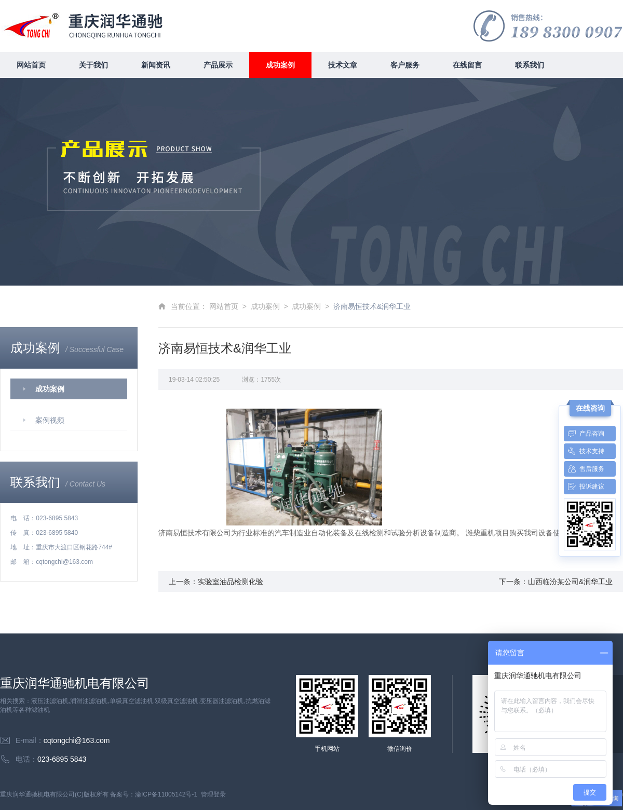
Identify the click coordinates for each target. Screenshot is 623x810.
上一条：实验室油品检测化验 (216, 581)
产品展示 (218, 65)
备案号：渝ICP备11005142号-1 (153, 794)
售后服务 (584, 469)
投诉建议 (584, 486)
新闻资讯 (155, 65)
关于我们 (93, 65)
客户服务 (404, 65)
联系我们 (529, 65)
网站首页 (31, 65)
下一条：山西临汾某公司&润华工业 (556, 581)
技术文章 (342, 65)
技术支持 (584, 451)
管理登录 (213, 794)
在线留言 (467, 65)
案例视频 (49, 420)
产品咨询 (584, 433)
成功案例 (280, 65)
